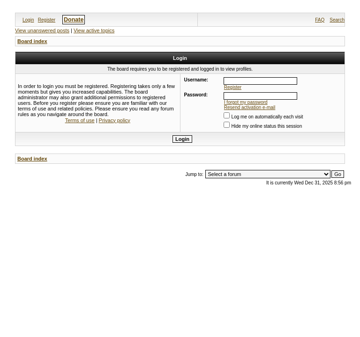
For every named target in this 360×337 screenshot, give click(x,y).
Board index (32, 41)
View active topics (94, 30)
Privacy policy (114, 120)
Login (28, 19)
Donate (73, 19)
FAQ (319, 19)
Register (46, 19)
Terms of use (80, 120)
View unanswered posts (42, 30)
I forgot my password (246, 102)
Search (337, 19)
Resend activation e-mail (250, 107)
